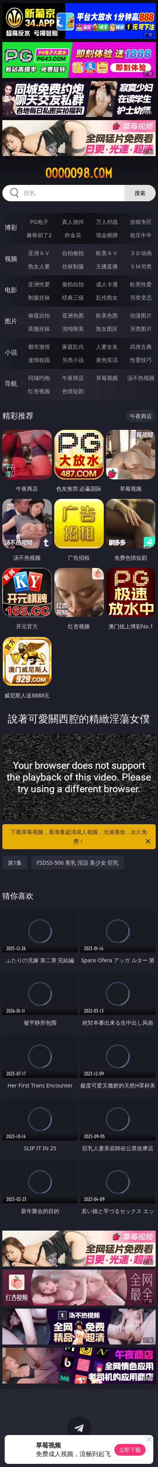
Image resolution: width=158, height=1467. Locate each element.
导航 (11, 383)
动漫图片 (141, 315)
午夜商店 (73, 377)
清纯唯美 (73, 328)
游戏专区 (141, 221)
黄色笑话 (107, 360)
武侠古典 (141, 346)
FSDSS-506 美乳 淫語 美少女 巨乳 (78, 862)
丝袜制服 (73, 266)
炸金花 (73, 235)
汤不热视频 (140, 377)
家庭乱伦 (73, 346)
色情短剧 (73, 391)
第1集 (15, 862)
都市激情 (39, 346)
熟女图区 (107, 328)
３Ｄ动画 (141, 253)
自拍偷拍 (73, 253)
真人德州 (73, 221)
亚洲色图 (73, 315)
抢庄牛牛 (141, 235)
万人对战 (107, 221)
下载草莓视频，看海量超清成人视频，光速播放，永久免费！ (81, 837)
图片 (11, 321)
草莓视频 (107, 377)
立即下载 (130, 1449)
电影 (11, 290)
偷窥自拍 (39, 315)
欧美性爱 (141, 284)
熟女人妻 (39, 266)
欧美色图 (107, 315)
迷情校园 (39, 360)
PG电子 (39, 221)
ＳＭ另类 (141, 266)
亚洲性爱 (39, 284)
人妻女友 (107, 346)
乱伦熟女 (107, 297)
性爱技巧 (141, 360)
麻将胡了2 (39, 235)
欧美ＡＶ (107, 253)
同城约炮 (39, 377)
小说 (11, 352)
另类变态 (141, 297)
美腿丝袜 (39, 328)
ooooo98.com (78, 173)
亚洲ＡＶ (39, 253)
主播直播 (107, 266)
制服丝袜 (39, 297)
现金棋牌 (107, 235)
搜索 (140, 193)
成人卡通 (107, 284)
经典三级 (73, 297)
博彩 (11, 227)
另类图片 (141, 328)
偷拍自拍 (73, 284)
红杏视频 (39, 391)
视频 (11, 258)
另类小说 (73, 360)
